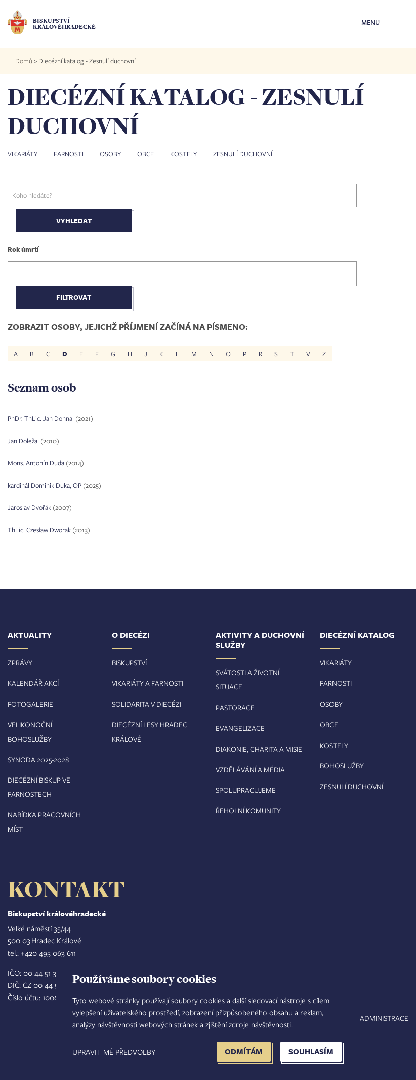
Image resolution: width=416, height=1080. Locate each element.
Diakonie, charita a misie (259, 749)
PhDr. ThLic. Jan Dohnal (41, 418)
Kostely (183, 153)
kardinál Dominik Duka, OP (44, 485)
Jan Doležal (23, 440)
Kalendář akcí (33, 683)
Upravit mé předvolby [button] (113, 1052)
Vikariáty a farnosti (147, 683)
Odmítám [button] (244, 1051)
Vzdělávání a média (250, 769)
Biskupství (129, 662)
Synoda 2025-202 (36, 759)
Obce (145, 153)
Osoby (110, 153)
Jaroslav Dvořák (29, 507)
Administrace (384, 1018)
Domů (23, 60)
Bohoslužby (342, 765)
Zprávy (20, 662)
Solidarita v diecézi (146, 704)
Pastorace (235, 707)
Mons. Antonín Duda (36, 462)
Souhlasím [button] (311, 1051)
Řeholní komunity (248, 810)
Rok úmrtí (23, 249)
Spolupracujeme (246, 790)
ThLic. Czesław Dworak (39, 529)
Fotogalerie (30, 704)
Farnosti (69, 153)
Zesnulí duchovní (242, 153)
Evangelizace (240, 728)
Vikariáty (22, 153)
